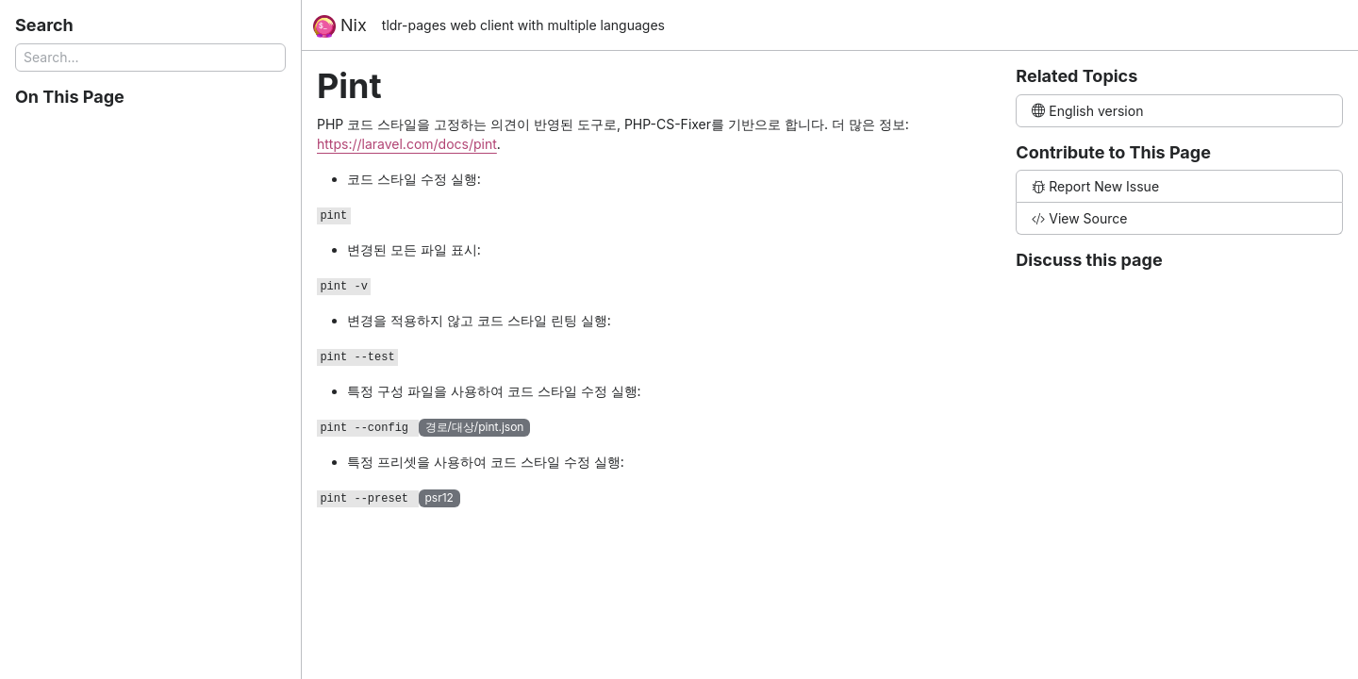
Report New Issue (1095, 186)
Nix (340, 26)
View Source (1079, 218)
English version (1087, 111)
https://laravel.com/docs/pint (407, 144)
